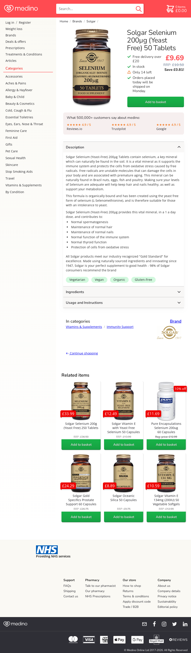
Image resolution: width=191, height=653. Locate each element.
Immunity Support (120, 327)
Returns (128, 591)
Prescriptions (15, 48)
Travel (9, 178)
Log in (9, 22)
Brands (10, 35)
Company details (169, 591)
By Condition (14, 192)
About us (164, 586)
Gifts (8, 144)
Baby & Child (14, 97)
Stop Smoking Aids (19, 171)
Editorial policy (168, 607)
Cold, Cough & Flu (18, 110)
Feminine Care (16, 131)
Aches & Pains (15, 83)
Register (25, 22)
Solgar (91, 21)
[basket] (176, 8)
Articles (10, 61)
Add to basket (155, 102)
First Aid (11, 137)
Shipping (69, 591)
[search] (100, 9)
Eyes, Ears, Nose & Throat (24, 124)
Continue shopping (82, 353)
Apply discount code (137, 602)
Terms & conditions (136, 596)
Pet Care (11, 151)
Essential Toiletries (19, 117)
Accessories (14, 76)
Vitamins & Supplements (23, 185)
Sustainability (167, 602)
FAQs (67, 586)
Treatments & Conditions (23, 54)
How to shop (132, 586)
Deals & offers (15, 41)
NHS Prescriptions (97, 596)
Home (64, 21)
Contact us (70, 596)
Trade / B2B (131, 607)
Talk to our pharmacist (100, 586)
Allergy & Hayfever (18, 90)
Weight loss (13, 29)
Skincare (11, 165)
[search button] (138, 9)
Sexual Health (15, 158)
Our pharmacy (95, 591)
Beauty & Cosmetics (19, 103)
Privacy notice (167, 596)
